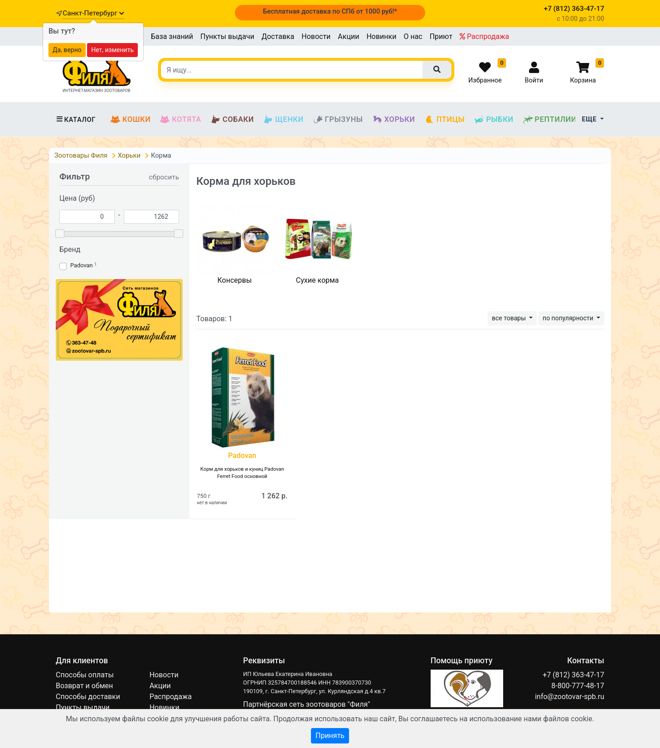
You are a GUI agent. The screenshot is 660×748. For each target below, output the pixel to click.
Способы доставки (88, 696)
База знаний (172, 36)
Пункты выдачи (227, 36)
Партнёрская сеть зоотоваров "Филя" (306, 704)
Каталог (76, 120)
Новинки (381, 36)
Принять (330, 735)
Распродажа (484, 36)
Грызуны (338, 119)
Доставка (278, 36)
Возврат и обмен (84, 685)
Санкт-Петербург (93, 13)
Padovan (81, 265)
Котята (180, 119)
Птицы (444, 119)
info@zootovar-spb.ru (569, 696)
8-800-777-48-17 (577, 685)
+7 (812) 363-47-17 (573, 675)
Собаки (232, 119)
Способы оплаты (85, 675)
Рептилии (550, 119)
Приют (441, 36)
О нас (412, 36)
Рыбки (493, 119)
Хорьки (393, 119)
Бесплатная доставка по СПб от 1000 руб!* (330, 11)
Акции (348, 36)
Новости (315, 36)
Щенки (283, 119)
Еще (590, 119)
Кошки (130, 119)
